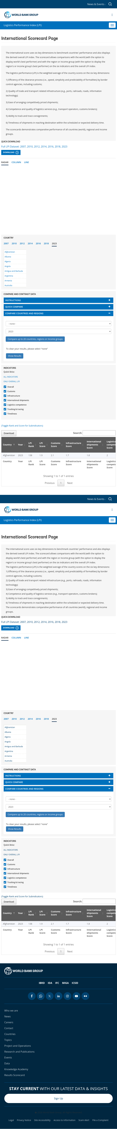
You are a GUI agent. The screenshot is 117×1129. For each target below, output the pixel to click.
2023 (54, 243)
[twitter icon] (49, 996)
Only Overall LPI (12, 381)
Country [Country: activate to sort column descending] (7, 444)
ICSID (75, 983)
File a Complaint (100, 1120)
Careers (8, 1022)
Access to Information (64, 1120)
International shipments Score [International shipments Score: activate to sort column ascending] (94, 444)
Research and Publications (19, 1051)
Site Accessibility (42, 1120)
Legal (11, 1120)
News (7, 1016)
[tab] (58, 300)
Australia (8, 285)
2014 (30, 243)
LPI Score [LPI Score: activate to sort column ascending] (42, 445)
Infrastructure (13, 396)
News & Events (96, 4)
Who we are (11, 1010)
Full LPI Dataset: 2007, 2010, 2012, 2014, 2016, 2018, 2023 (34, 146)
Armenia (8, 280)
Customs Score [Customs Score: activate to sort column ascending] (55, 445)
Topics (8, 1040)
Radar (4, 162)
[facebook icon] (32, 996)
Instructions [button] (13, 300)
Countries (9, 1034)
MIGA (65, 983)
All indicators (11, 377)
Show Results (14, 355)
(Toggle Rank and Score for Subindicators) (22, 425)
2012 (22, 243)
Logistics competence (17, 404)
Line (26, 162)
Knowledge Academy (16, 1069)
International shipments (18, 400)
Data (7, 1063)
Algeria (7, 261)
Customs (11, 391)
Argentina (9, 276)
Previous (50, 483)
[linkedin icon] (58, 996)
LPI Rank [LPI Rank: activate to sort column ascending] (31, 445)
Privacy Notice (24, 1120)
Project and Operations (17, 1045)
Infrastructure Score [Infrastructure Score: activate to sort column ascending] (73, 445)
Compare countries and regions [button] (24, 313)
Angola (7, 266)
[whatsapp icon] (41, 996)
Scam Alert (83, 1120)
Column (16, 162)
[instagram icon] (67, 996)
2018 (46, 243)
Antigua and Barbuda (14, 271)
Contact (8, 1028)
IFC (57, 983)
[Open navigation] (112, 15)
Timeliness (12, 413)
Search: (94, 433)
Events (8, 1057)
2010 (14, 243)
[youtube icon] (76, 996)
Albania (8, 256)
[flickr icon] (85, 996)
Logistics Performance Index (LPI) (23, 25)
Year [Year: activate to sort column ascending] (20, 444)
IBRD (42, 983)
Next (70, 483)
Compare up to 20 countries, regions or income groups (35, 339)
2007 (6, 243)
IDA (50, 983)
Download (11, 152)
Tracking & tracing (15, 409)
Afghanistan (10, 252)
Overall (10, 387)
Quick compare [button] (14, 307)
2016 (38, 243)
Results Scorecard (14, 1075)
